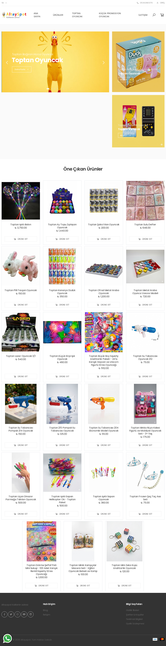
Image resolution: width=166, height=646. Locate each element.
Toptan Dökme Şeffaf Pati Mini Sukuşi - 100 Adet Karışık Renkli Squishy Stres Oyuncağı (41, 569)
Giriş (160, 2)
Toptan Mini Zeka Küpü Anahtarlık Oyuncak (124, 566)
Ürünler (58, 15)
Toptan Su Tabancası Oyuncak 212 (145, 357)
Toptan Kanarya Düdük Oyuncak (62, 292)
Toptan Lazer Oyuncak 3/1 (21, 356)
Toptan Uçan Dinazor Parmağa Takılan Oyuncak (20, 498)
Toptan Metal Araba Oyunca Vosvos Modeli (145, 292)
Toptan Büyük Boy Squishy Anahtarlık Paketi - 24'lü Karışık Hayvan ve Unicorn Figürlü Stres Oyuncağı (103, 360)
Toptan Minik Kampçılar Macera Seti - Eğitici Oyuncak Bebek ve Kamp (83, 568)
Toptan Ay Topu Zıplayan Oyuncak (62, 226)
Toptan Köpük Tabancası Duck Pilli (137, 69)
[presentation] (7, 63)
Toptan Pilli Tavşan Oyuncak (21, 290)
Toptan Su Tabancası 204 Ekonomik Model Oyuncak (103, 429)
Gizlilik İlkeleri (132, 610)
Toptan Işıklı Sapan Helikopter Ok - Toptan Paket (62, 499)
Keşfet (125, 79)
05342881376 (144, 2)
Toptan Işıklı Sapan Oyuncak (104, 498)
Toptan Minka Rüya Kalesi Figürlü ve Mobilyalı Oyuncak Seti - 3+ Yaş (145, 430)
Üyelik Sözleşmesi (135, 623)
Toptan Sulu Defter (145, 224)
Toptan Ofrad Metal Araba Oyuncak (103, 292)
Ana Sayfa (37, 15)
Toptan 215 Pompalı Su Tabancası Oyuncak (62, 429)
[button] (154, 15)
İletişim (143, 15)
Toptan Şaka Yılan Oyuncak (103, 224)
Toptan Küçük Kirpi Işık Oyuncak (62, 357)
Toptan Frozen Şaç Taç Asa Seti (145, 498)
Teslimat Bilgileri (134, 619)
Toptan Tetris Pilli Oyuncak (133, 125)
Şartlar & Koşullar (135, 614)
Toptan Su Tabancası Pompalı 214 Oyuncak (20, 429)
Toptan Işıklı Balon (20, 224)
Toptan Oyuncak (77, 15)
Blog (45, 610)
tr (2, 2)
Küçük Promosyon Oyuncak (110, 15)
